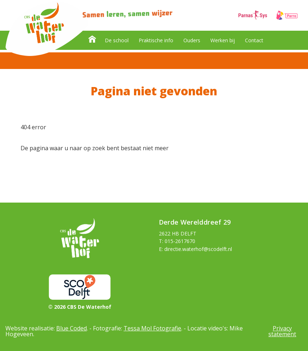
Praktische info (156, 40)
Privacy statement (282, 331)
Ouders (191, 40)
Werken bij (222, 40)
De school (117, 40)
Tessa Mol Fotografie (152, 328)
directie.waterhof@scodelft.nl (198, 249)
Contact (254, 40)
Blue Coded (71, 328)
